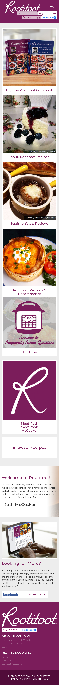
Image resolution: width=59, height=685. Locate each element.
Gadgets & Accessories (12, 664)
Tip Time (6, 657)
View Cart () (31, 17)
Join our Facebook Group (25, 594)
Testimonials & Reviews (12, 643)
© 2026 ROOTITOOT (17, 676)
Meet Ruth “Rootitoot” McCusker (17, 640)
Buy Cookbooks (47, 13)
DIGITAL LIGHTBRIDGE (37, 679)
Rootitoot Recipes (10, 660)
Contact (5, 647)
